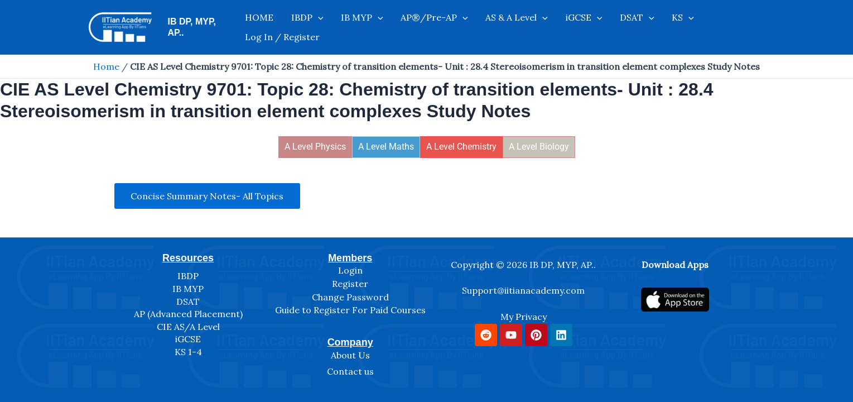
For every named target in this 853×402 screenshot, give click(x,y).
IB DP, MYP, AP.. (201, 27)
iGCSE (557, 27)
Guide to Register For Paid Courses (350, 309)
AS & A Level (497, 27)
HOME (265, 27)
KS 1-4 (188, 351)
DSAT (604, 27)
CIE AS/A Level (188, 326)
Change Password (350, 297)
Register (350, 283)
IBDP (307, 27)
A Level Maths (386, 146)
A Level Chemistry (461, 146)
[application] (317, 27)
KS (644, 27)
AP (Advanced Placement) (188, 313)
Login (350, 270)
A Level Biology (539, 146)
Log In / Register (703, 27)
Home (106, 66)
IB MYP (355, 27)
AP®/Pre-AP (421, 27)
